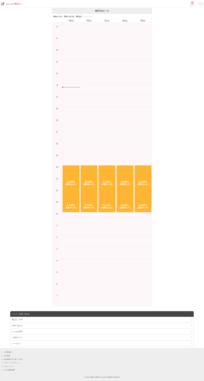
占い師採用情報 (9, 370)
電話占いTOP (57, 16)
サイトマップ (8, 366)
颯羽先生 (79, 16)
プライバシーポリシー (12, 363)
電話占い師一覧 (69, 16)
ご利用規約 (8, 352)
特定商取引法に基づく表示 (13, 359)
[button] (71, 183)
